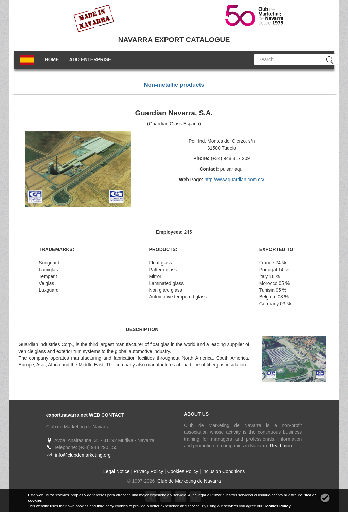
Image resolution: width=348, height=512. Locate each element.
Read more (281, 445)
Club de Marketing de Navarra (188, 481)
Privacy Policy (148, 471)
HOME (52, 59)
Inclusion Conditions (223, 471)
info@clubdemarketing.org (83, 455)
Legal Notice (116, 471)
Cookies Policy (182, 471)
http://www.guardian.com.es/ (234, 179)
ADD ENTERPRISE (90, 59)
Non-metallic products (174, 85)
